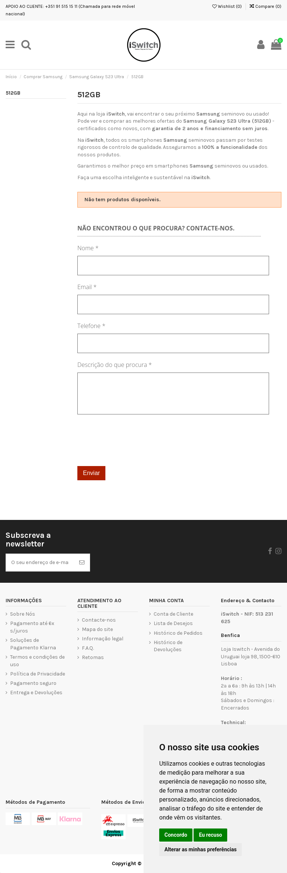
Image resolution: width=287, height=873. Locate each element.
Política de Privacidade (37, 674)
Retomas (93, 657)
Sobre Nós (22, 614)
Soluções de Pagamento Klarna (33, 644)
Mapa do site (97, 629)
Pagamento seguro (33, 683)
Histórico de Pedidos (178, 633)
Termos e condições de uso (37, 661)
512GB (13, 93)
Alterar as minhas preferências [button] (200, 849)
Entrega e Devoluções (36, 692)
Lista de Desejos (173, 623)
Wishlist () (227, 6)
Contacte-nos (99, 620)
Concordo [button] (175, 835)
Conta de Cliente (173, 614)
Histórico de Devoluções (168, 646)
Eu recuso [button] (210, 835)
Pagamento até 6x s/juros (32, 627)
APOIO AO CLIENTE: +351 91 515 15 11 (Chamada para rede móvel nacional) (70, 10)
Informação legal (102, 638)
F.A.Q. (88, 648)
